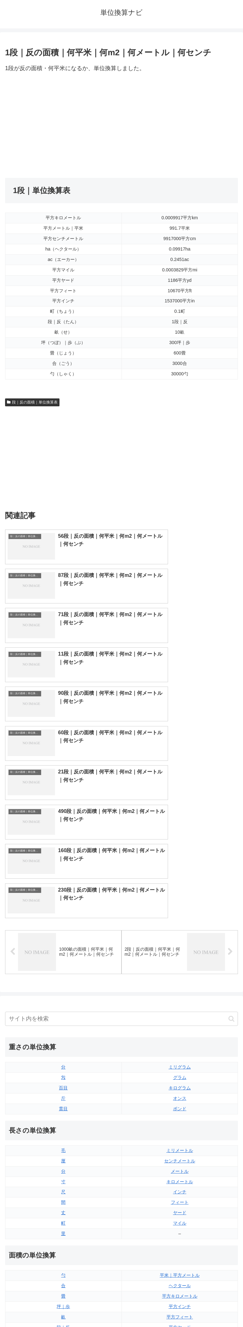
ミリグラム (180, 847)
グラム (179, 858)
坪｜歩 (63, 1087)
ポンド (179, 889)
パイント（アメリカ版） (179, 1212)
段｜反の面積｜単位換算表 (32, 402)
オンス (179, 879)
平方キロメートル (179, 1076)
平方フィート (179, 1097)
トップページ (62, 1306)
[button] (231, 799)
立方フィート (179, 1191)
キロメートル (179, 962)
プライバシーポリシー (181, 1306)
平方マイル (180, 1128)
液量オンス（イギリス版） (179, 1170)
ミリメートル (179, 931)
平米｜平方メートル (180, 1055)
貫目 (63, 889)
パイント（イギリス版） (179, 1201)
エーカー (180, 1118)
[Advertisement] (63, 126)
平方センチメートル (63, 1128)
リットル (63, 1232)
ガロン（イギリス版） (180, 1222)
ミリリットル (63, 1222)
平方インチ (180, 1087)
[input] (121, 799)
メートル (180, 951)
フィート (180, 982)
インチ (179, 972)
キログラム (180, 868)
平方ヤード (180, 1107)
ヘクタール (180, 1066)
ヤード (179, 993)
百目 (63, 868)
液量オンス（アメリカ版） (179, 1180)
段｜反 (63, 1107)
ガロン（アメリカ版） (180, 1232)
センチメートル (179, 941)
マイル (179, 1003)
